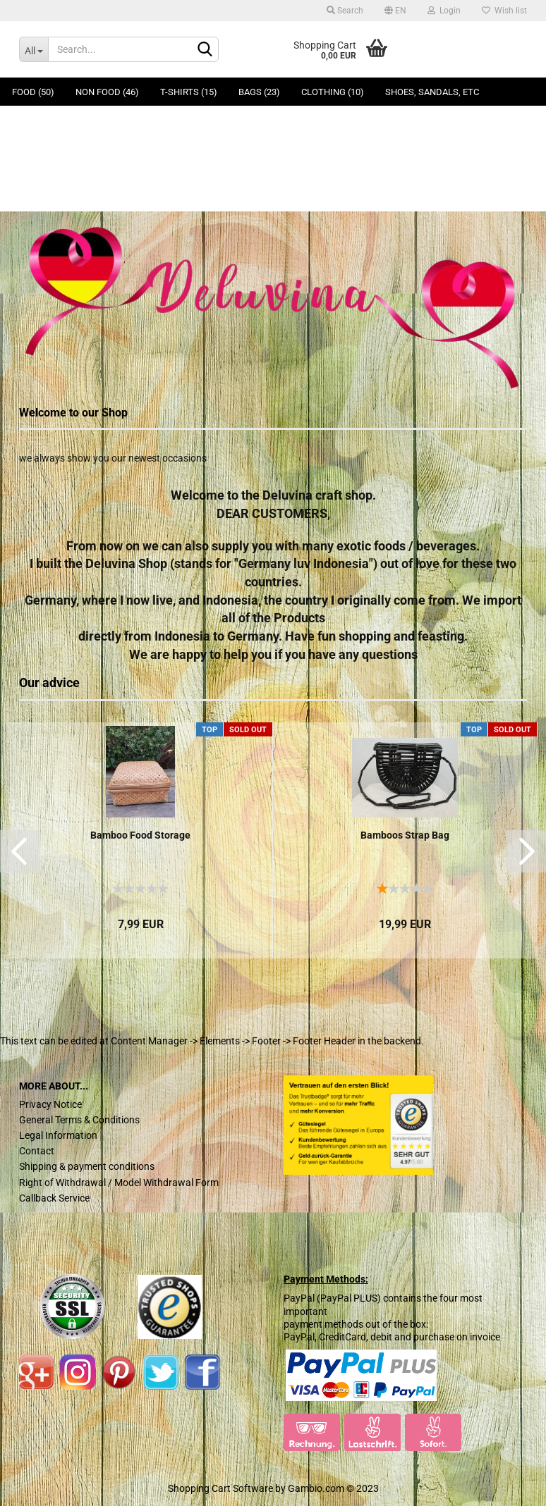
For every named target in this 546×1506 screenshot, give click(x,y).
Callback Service (54, 1198)
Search (345, 11)
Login (444, 11)
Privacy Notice (50, 1104)
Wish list (504, 11)
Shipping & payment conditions (86, 1166)
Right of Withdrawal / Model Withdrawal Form (119, 1182)
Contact (36, 1150)
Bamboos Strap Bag (404, 835)
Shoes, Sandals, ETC (432, 92)
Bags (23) (259, 92)
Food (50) (33, 92)
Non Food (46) (107, 92)
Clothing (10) (332, 92)
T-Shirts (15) (188, 92)
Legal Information (58, 1135)
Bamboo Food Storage (140, 835)
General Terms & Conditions (79, 1119)
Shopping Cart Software (220, 1488)
